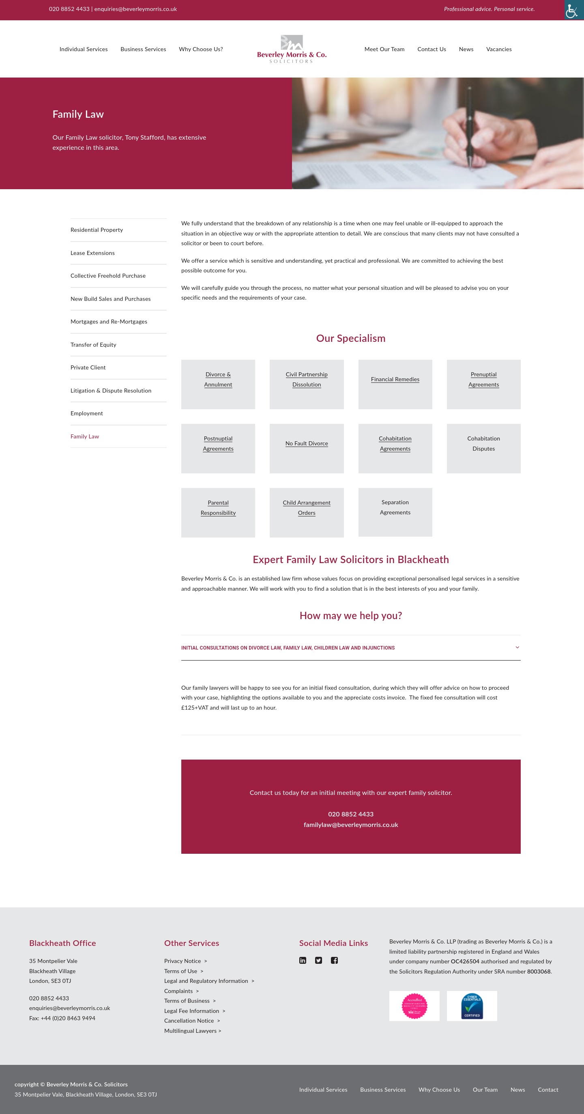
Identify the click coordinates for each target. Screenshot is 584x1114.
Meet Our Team (385, 48)
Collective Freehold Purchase (108, 275)
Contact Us (431, 48)
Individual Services (84, 48)
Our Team (485, 1089)
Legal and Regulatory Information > (209, 980)
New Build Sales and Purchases (111, 298)
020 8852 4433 (49, 998)
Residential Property (97, 229)
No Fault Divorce (307, 443)
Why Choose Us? (201, 48)
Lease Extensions (93, 252)
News (466, 48)
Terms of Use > (184, 970)
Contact (548, 1089)
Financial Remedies (395, 379)
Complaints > (181, 990)
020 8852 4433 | (71, 8)
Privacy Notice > (185, 960)
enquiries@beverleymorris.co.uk (135, 8)
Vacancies (499, 48)
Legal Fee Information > (194, 1010)
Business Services (143, 48)
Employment (87, 413)
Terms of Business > (190, 1000)
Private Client (88, 367)
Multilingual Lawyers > (192, 1030)
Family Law (85, 436)
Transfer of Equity (93, 344)
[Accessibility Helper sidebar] (574, 9)
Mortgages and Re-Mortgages (109, 321)
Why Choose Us (439, 1089)
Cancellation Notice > (192, 1020)
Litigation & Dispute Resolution (111, 390)
